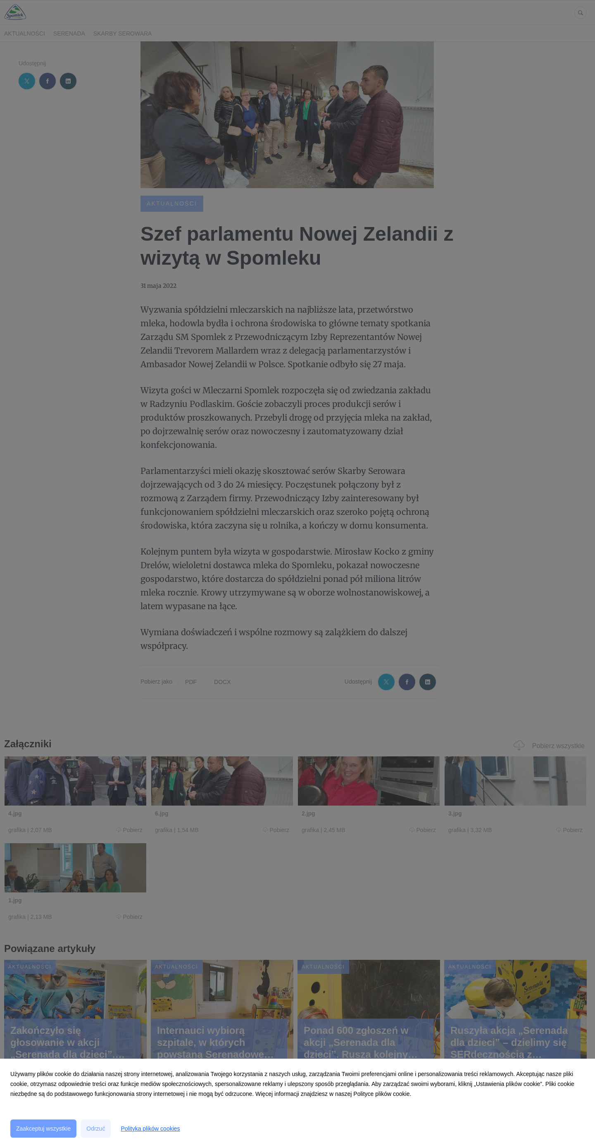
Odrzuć (95, 1128)
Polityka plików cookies (150, 1128)
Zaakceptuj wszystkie (43, 1128)
